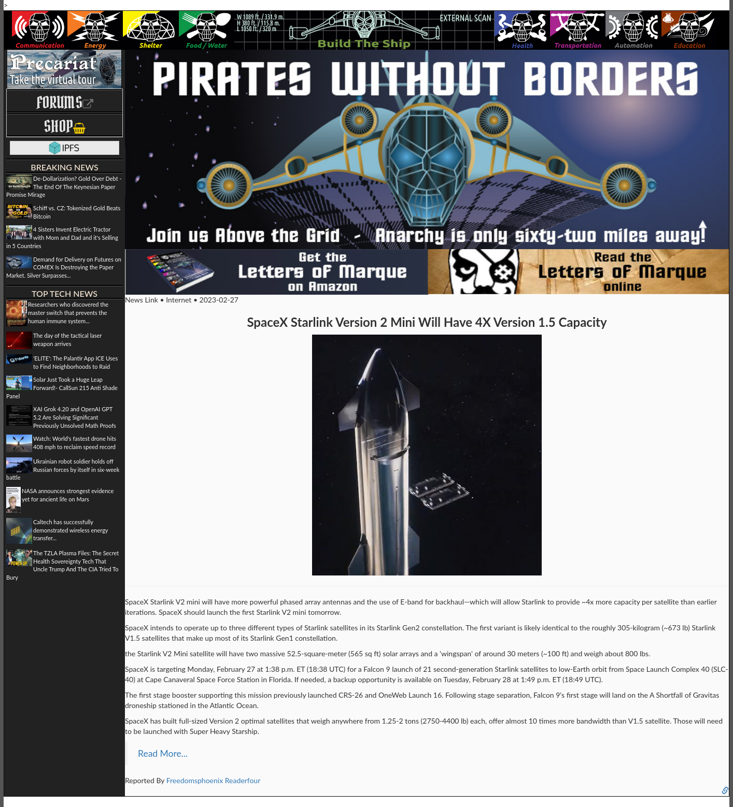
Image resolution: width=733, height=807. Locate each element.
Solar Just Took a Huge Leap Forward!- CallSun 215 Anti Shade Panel (62, 387)
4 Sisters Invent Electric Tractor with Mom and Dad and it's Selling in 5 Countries (62, 237)
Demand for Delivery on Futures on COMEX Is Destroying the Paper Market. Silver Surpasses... (63, 267)
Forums (64, 102)
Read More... (163, 753)
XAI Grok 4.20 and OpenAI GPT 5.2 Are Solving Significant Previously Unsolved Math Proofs (74, 417)
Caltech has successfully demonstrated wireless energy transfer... (70, 529)
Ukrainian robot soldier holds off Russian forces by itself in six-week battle (62, 469)
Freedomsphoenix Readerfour (213, 780)
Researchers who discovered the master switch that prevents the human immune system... (68, 312)
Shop (65, 126)
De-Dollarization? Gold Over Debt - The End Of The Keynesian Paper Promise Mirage (64, 186)
